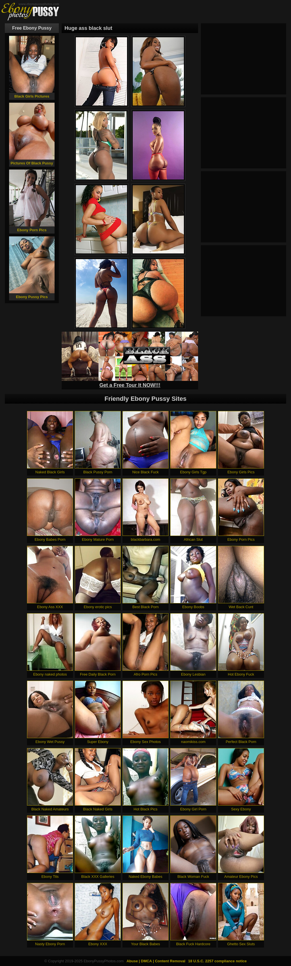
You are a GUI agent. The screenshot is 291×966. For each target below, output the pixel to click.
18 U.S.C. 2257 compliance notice (217, 961)
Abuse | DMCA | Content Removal (155, 961)
